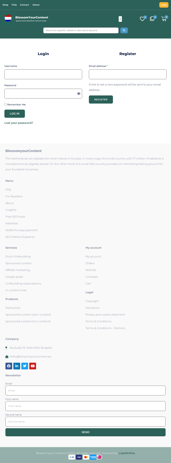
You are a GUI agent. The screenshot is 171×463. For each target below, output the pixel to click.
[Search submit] (124, 30)
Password (10, 85)
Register (101, 99)
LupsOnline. (127, 453)
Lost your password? (18, 122)
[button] (120, 19)
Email (8, 383)
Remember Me (15, 104)
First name (11, 399)
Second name (13, 414)
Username (10, 66)
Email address (98, 66)
